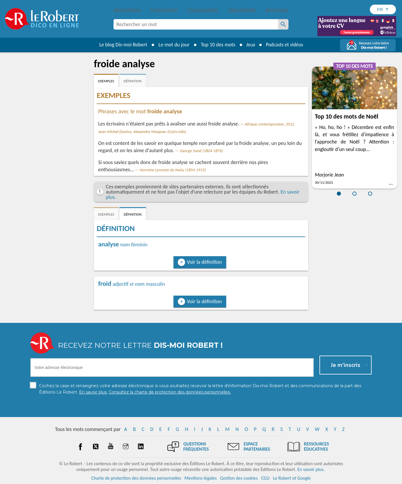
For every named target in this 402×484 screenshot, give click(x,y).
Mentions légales (200, 478)
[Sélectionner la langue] (383, 9)
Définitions (127, 10)
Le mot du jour (172, 44)
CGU (265, 478)
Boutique (277, 10)
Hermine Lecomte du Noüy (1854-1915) (173, 169)
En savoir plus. (311, 469)
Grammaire (242, 10)
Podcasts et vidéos (285, 44)
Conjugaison (202, 10)
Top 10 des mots (216, 44)
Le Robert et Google (292, 478)
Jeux (249, 44)
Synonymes (163, 10)
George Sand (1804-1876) (201, 150)
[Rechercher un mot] (283, 24)
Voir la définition (204, 262)
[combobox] (196, 24)
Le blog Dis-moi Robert (122, 44)
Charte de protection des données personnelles (136, 478)
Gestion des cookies (239, 478)
